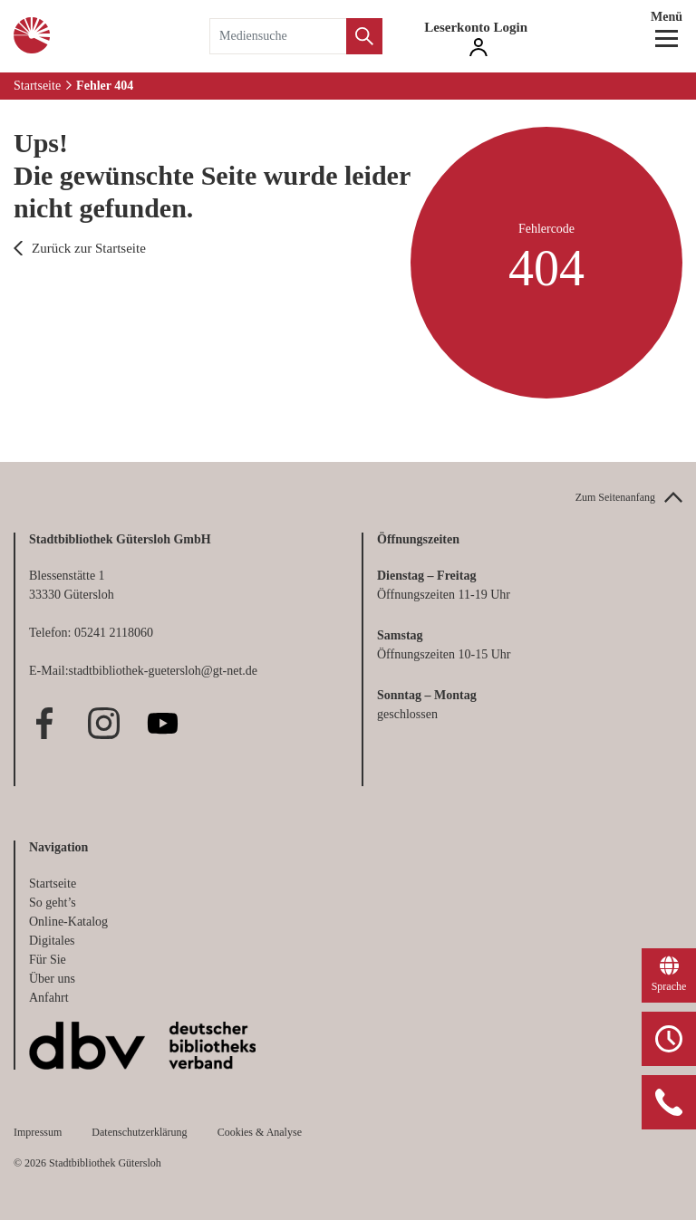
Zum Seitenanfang (615, 497)
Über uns (52, 978)
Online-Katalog (68, 921)
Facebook (45, 723)
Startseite (37, 85)
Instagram (104, 723)
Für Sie (47, 959)
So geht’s (52, 902)
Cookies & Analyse (260, 1132)
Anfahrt (49, 997)
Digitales (52, 940)
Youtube (163, 723)
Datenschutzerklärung (139, 1132)
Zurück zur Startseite (89, 248)
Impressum (38, 1132)
